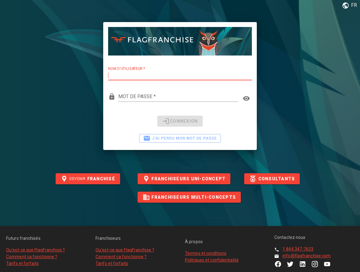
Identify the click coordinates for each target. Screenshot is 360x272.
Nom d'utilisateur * (126, 69)
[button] (348, 5)
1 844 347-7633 (298, 249)
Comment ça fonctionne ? (31, 256)
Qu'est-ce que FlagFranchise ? (35, 249)
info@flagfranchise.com (307, 255)
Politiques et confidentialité (212, 260)
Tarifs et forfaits (22, 263)
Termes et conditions (205, 253)
